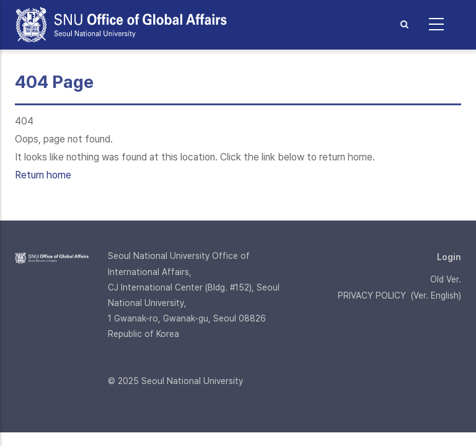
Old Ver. (445, 279)
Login (449, 257)
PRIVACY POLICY (372, 295)
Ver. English (436, 295)
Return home (43, 175)
